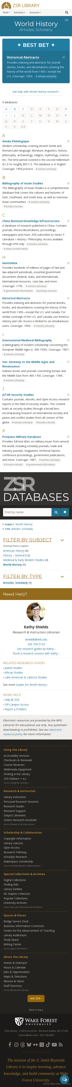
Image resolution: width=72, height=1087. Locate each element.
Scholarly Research (15, 857)
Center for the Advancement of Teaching (29, 930)
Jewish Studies (13, 668)
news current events (17, 248)
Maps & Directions (15, 976)
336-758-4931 (47, 1035)
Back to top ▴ (36, 1009)
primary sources (47, 290)
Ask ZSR (35, 998)
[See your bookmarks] (65, 512)
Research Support (15, 811)
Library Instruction (15, 797)
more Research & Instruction (19, 824)
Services (19, 12)
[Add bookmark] (63, 57)
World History (12, 564)
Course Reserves (14, 765)
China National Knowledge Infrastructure (31, 221)
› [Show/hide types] (62, 577)
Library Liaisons (13, 843)
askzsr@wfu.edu (28, 1035)
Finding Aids (11, 884)
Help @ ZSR (12, 700)
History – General (14, 555)
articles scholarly (47, 76)
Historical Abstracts (23, 57)
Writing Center (12, 944)
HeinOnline (9, 263)
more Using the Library (16, 782)
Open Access (12, 847)
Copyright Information (17, 838)
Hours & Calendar (15, 967)
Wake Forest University (36, 1021)
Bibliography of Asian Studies (22, 183)
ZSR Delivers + (15, 778)
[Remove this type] (17, 529)
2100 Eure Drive (28, 1031)
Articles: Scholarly (15, 583)
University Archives (15, 903)
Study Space (11, 939)
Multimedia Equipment (17, 769)
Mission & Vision (14, 981)
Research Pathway (15, 852)
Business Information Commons (24, 926)
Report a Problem (16, 709)
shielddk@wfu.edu (36, 639)
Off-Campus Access (17, 704)
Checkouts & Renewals (18, 760)
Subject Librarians (15, 815)
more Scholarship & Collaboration (22, 865)
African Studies (14, 672)
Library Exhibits (13, 889)
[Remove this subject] (17, 524)
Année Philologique (15, 141)
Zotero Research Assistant (20, 820)
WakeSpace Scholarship (18, 861)
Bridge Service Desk (16, 921)
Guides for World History (31, 684)
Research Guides (14, 806)
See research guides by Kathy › (36, 649)
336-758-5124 (36, 644)
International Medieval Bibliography (27, 340)
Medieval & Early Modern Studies (23, 560)
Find (5, 12)
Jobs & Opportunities (17, 972)
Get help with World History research (35, 91)
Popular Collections (16, 898)
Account (34, 12)
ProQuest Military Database (21, 437)
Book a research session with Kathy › (36, 653)
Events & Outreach (15, 963)
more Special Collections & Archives (23, 907)
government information (19, 290)
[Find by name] (32, 512)
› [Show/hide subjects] (62, 540)
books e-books (14, 206)
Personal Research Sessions (21, 801)
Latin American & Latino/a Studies (26, 677)
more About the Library (16, 990)
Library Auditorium (15, 935)
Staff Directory (13, 986)
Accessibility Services (16, 755)
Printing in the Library (17, 774)
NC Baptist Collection (17, 894)
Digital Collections (15, 880)
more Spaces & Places (15, 948)
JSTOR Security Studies (18, 395)
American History (13, 550)
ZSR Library (26, 5)
